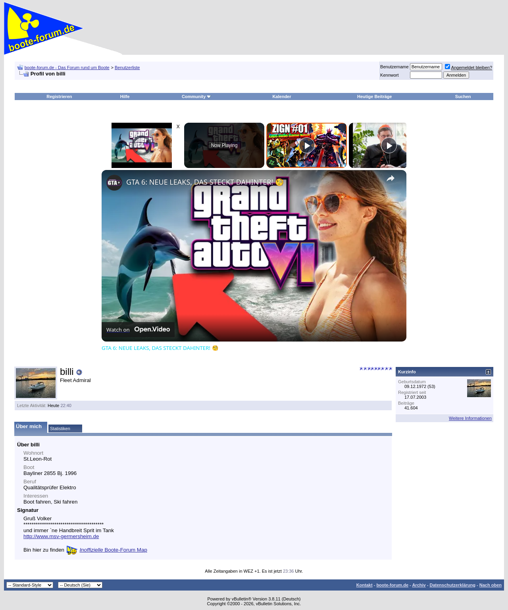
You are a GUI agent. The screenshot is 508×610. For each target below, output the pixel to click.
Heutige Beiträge (374, 96)
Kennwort (389, 75)
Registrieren (59, 96)
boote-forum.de (392, 585)
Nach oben (490, 585)
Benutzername (394, 66)
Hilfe (125, 96)
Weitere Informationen (470, 418)
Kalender (281, 96)
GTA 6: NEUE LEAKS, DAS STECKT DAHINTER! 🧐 (205, 182)
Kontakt (364, 585)
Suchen (463, 96)
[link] (114, 183)
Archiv (418, 585)
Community (197, 96)
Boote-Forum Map (113, 550)
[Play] (307, 145)
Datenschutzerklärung (452, 585)
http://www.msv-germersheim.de (61, 536)
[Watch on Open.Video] (138, 329)
